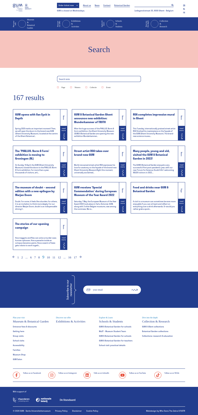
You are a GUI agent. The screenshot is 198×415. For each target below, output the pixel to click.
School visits (18, 340)
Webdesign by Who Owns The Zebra (162, 410)
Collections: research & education (157, 335)
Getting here (18, 331)
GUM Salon (17, 359)
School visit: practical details (112, 345)
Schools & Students (111, 24)
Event (108, 87)
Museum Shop (19, 354)
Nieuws (77, 87)
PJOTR (182, 410)
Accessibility (18, 345)
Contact (106, 5)
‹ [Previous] (12, 257)
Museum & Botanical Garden (24, 24)
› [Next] (82, 257)
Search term (64, 79)
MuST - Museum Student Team (112, 331)
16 (69, 257)
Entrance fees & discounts (25, 326)
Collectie (93, 87)
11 (53, 257)
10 (48, 257)
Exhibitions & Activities (69, 24)
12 (59, 257)
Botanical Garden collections (155, 331)
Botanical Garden (122, 5)
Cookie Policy (92, 410)
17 (75, 257)
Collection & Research (156, 24)
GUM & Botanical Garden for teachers (115, 340)
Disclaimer (77, 410)
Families (16, 349)
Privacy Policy (61, 410)
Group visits (18, 335)
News (97, 5)
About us (87, 5)
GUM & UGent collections (153, 326)
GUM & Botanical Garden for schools (115, 326)
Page (63, 87)
